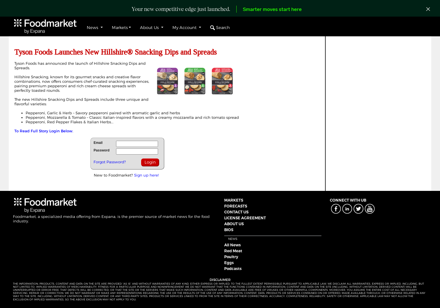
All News (232, 245)
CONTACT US (236, 212)
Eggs (229, 262)
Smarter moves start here (272, 9)
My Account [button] (185, 27)
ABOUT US (234, 224)
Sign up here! (146, 175)
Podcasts (233, 268)
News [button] (93, 27)
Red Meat (233, 251)
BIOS (228, 229)
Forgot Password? (110, 162)
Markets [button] (120, 27)
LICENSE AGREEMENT (245, 218)
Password (102, 150)
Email (98, 143)
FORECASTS (235, 206)
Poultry (231, 257)
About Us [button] (150, 27)
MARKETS (233, 200)
